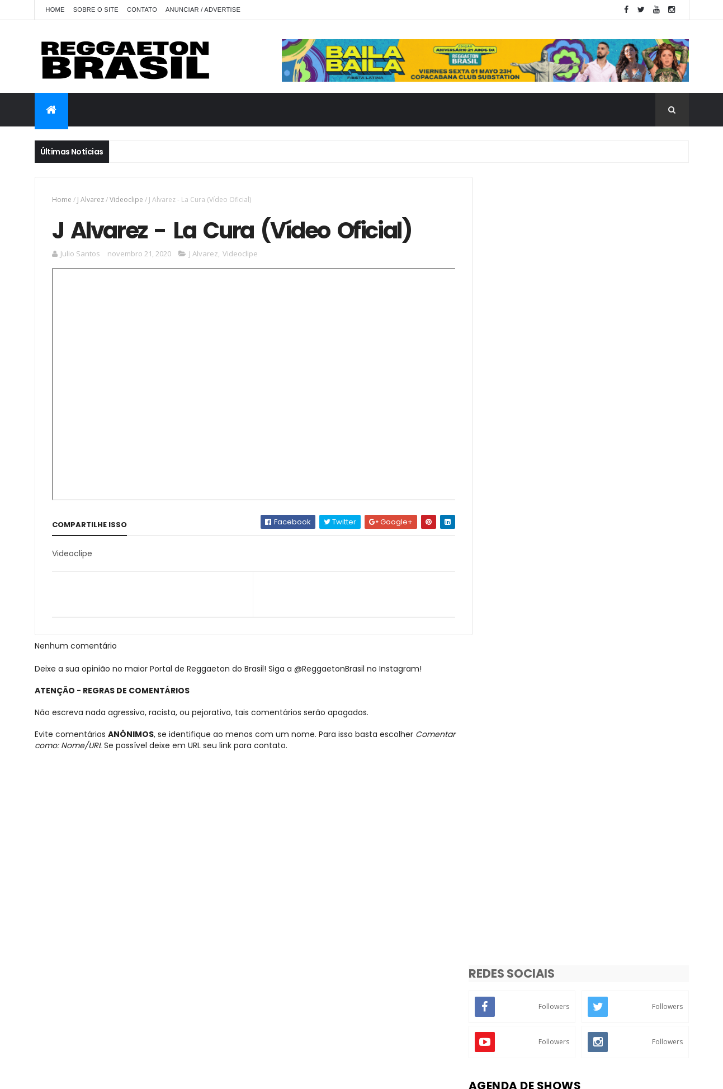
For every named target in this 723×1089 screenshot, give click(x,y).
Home (55, 9)
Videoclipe (126, 199)
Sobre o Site (96, 9)
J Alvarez (90, 199)
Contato (142, 9)
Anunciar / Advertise (203, 9)
